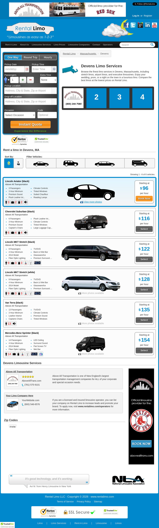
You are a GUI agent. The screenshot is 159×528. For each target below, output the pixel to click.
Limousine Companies (79, 45)
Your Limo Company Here (19, 395)
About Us (24, 45)
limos (88, 80)
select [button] (54, 91)
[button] (13, 57)
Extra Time (45, 75)
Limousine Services (41, 45)
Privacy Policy (84, 501)
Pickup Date (10, 64)
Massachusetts (88, 53)
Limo (40, 523)
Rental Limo (69, 53)
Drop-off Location (13, 96)
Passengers (10, 75)
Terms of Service (65, 501)
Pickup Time (38, 64)
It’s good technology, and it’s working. (49, 478)
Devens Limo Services (101, 66)
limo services (105, 71)
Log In (135, 15)
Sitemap (98, 501)
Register (148, 15)
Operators (108, 45)
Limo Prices (59, 45)
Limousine (101, 523)
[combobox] (28, 90)
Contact (96, 45)
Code (40, 110)
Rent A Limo (11, 45)
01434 (12, 427)
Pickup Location (12, 85)
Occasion (9, 110)
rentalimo (102, 496)
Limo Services (58, 523)
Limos (118, 523)
